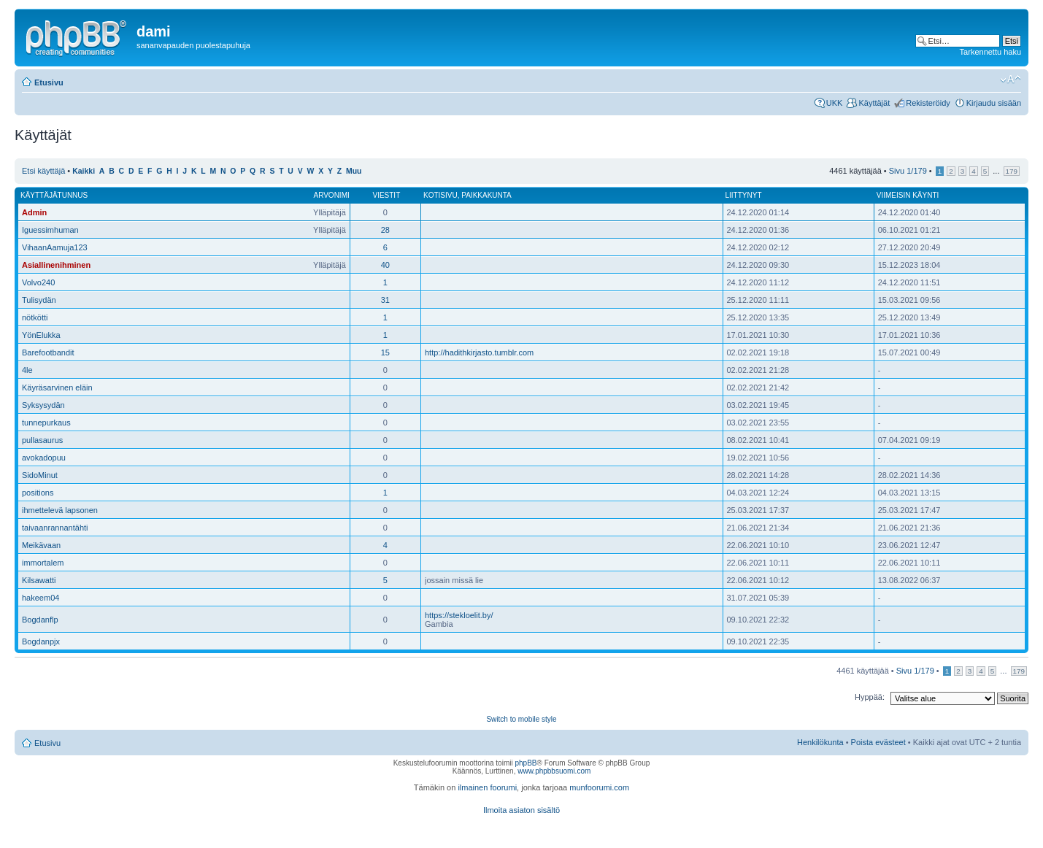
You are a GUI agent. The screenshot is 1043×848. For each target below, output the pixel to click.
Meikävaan (41, 545)
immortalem (42, 562)
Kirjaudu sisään (993, 103)
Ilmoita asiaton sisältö (521, 810)
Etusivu (48, 82)
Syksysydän (43, 405)
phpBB (525, 763)
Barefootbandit (48, 352)
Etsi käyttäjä (43, 170)
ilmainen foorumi (487, 787)
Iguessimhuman (50, 230)
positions (37, 492)
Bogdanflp (40, 619)
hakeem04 (40, 597)
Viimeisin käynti (908, 195)
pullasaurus (42, 440)
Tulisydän (39, 300)
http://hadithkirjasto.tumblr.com (479, 352)
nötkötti (34, 317)
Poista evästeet (878, 742)
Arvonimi (331, 195)
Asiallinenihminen (56, 265)
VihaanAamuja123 (55, 247)
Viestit (386, 195)
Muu (353, 171)
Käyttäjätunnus (54, 195)
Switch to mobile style (521, 719)
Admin (34, 212)
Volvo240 (38, 282)
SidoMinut (40, 475)
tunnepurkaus (46, 422)
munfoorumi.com (599, 787)
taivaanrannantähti (55, 527)
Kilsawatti (38, 580)
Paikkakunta (486, 195)
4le (27, 370)
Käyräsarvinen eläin (57, 387)
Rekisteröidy (928, 103)
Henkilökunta (820, 742)
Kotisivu (440, 195)
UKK (834, 103)
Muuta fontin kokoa (1010, 79)
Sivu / (908, 170)
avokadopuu (44, 457)
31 (385, 300)
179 (1011, 171)
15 (385, 352)
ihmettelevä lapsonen (60, 510)
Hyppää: (870, 697)
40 (385, 265)
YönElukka (41, 335)
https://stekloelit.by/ (459, 615)
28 (385, 230)
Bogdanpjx (41, 641)
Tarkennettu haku (990, 51)
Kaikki (83, 171)
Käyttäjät (874, 103)
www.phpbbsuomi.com (553, 771)
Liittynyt (744, 195)
